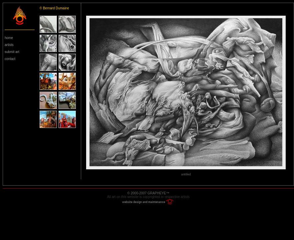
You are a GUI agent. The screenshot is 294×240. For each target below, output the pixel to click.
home (9, 38)
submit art (12, 52)
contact (10, 59)
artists (9, 45)
